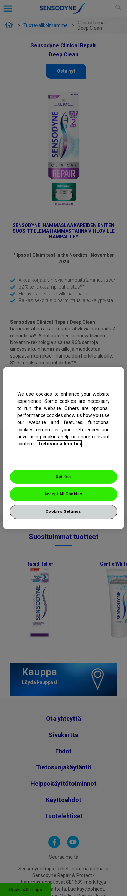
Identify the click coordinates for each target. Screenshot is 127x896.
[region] (63, 448)
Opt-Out (63, 476)
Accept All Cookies (63, 494)
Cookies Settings (63, 511)
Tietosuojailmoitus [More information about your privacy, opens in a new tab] (59, 443)
